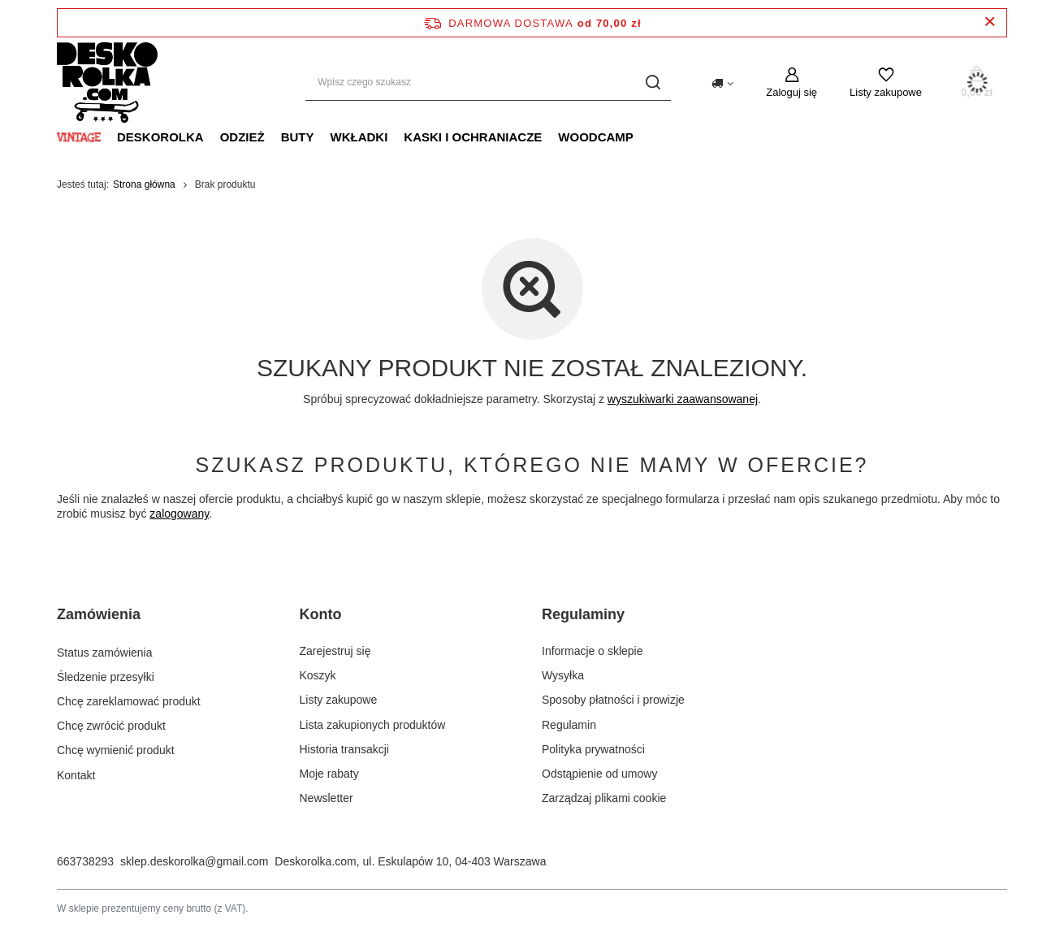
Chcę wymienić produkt (116, 749)
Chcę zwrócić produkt (111, 724)
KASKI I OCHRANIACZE (473, 137)
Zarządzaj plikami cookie (604, 797)
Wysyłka (563, 675)
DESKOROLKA (160, 137)
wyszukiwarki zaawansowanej (683, 398)
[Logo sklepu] (107, 83)
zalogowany (179, 513)
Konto (321, 614)
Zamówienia (99, 614)
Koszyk (318, 675)
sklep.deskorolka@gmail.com (194, 861)
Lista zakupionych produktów (373, 724)
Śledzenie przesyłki (105, 675)
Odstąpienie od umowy (599, 773)
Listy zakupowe (886, 92)
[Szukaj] (652, 82)
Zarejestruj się (335, 650)
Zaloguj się (791, 92)
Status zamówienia (105, 650)
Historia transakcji (344, 749)
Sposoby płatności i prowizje (613, 699)
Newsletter (326, 797)
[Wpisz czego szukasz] (488, 82)
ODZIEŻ (242, 137)
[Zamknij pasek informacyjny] (989, 22)
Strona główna (144, 184)
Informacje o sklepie (592, 650)
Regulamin (569, 724)
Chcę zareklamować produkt (129, 699)
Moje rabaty (329, 773)
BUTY (297, 137)
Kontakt (76, 773)
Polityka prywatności (593, 749)
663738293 (85, 861)
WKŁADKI (359, 137)
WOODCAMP (596, 137)
